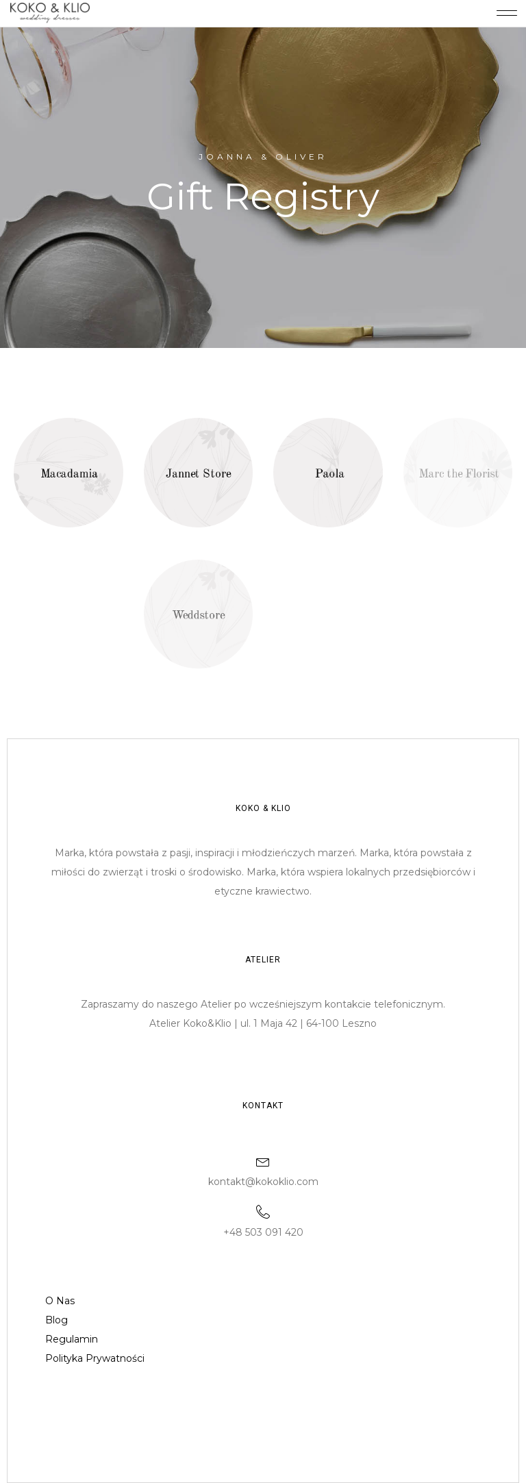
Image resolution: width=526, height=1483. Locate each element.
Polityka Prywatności (95, 1358)
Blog (56, 1320)
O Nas (60, 1301)
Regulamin (71, 1339)
